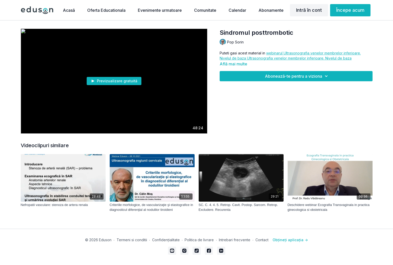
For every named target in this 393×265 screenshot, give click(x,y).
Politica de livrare (199, 240)
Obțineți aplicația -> (290, 240)
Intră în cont (309, 10)
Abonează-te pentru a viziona (297, 76)
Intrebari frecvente (234, 240)
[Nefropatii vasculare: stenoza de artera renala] (63, 205)
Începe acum (350, 10)
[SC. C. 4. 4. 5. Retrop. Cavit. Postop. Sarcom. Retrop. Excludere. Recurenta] (241, 207)
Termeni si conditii (132, 240)
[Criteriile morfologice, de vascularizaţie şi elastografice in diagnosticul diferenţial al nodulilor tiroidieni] (152, 207)
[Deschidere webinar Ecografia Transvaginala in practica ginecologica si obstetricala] (330, 207)
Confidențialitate (166, 240)
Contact (261, 240)
